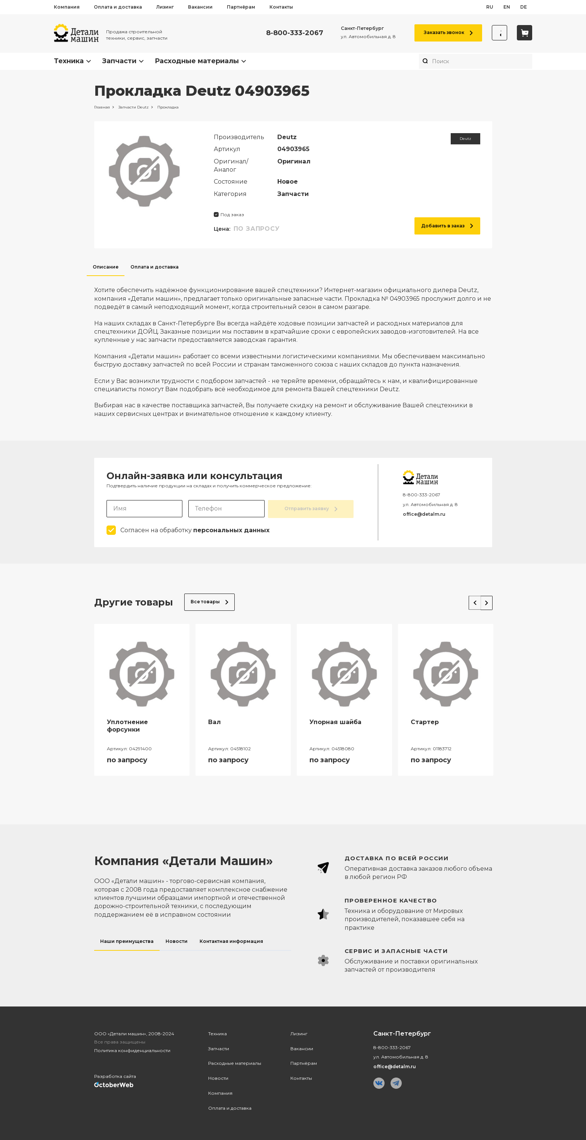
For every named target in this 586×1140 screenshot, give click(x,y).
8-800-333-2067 (291, 33)
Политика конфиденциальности (132, 1050)
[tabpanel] (293, 347)
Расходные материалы (197, 61)
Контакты (281, 7)
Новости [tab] (177, 940)
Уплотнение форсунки (127, 725)
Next (484, 600)
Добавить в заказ (447, 226)
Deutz (465, 138)
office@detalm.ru (424, 514)
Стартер (425, 721)
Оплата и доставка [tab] (154, 267)
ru (489, 7)
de (523, 7)
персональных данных (231, 529)
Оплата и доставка (118, 7)
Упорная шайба (335, 721)
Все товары (209, 601)
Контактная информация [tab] (231, 940)
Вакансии (200, 7)
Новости (218, 1077)
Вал (214, 721)
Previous (469, 600)
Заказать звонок (444, 32)
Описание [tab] (105, 267)
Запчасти (119, 61)
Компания (67, 7)
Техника (69, 61)
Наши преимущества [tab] (127, 940)
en (506, 7)
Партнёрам (241, 7)
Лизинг (165, 7)
